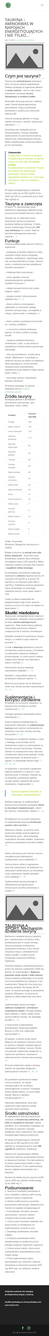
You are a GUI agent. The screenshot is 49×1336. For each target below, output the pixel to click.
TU (23, 1098)
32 (39, 811)
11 (23, 299)
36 (36, 859)
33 (43, 811)
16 (22, 663)
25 (17, 734)
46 (33, 1071)
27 (40, 761)
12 (39, 313)
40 (6, 1000)
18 (32, 671)
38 (25, 877)
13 (19, 373)
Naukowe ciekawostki (25, 40)
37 (20, 877)
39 (13, 891)
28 (6, 764)
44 (6, 1060)
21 (10, 690)
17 (28, 671)
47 (37, 1071)
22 (19, 709)
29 (10, 764)
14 (17, 608)
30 (14, 764)
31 (32, 784)
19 (35, 678)
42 (18, 1020)
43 (19, 1034)
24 (18, 717)
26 (22, 734)
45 (29, 1071)
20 (6, 690)
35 (6, 845)
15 (15, 642)
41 (14, 1020)
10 (19, 299)
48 (20, 1183)
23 (23, 709)
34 (28, 825)
